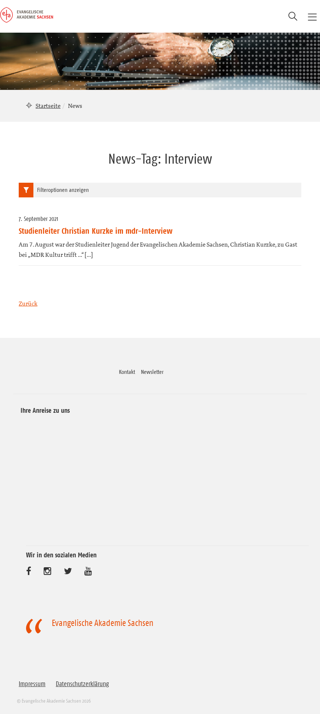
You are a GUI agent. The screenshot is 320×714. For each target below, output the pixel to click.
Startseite (48, 106)
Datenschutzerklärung (82, 684)
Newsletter (152, 371)
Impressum (32, 684)
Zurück (28, 303)
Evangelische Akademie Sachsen (102, 623)
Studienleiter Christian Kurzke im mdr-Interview (95, 230)
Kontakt (127, 371)
